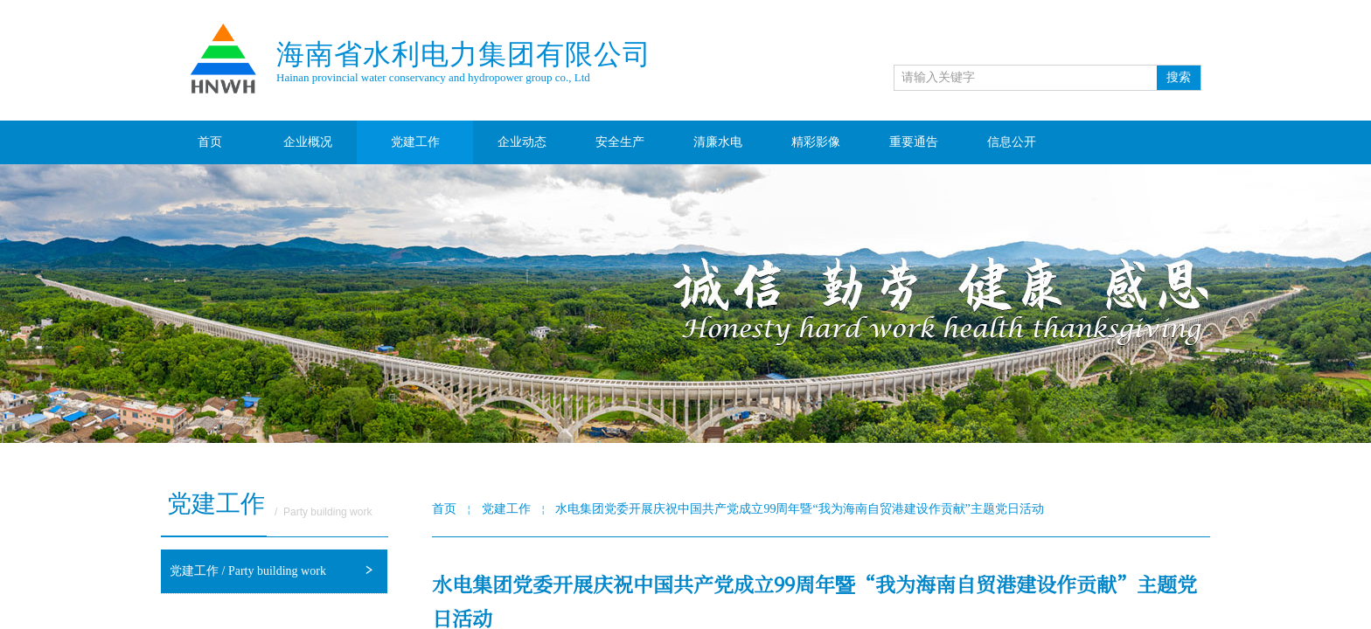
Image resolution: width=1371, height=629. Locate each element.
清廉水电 (717, 142)
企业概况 (307, 142)
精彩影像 (815, 142)
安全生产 (619, 142)
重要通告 (913, 142)
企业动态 (522, 142)
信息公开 (1011, 142)
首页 (210, 142)
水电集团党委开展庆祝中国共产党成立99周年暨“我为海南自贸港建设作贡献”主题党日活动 (799, 508)
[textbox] (1025, 77)
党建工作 (415, 142)
